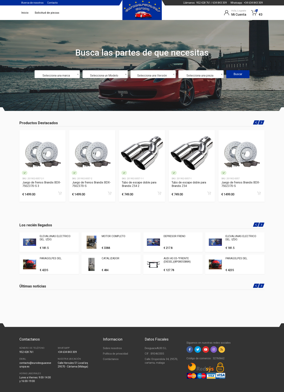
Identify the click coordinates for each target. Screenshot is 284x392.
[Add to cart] (60, 193)
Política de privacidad (115, 353)
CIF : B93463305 (154, 353)
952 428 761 (203, 2)
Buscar (238, 74)
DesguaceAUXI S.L (156, 348)
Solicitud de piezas (47, 12)
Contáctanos (111, 359)
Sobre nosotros (112, 348)
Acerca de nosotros (32, 2)
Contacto (52, 2)
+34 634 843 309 (253, 2)
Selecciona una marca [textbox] (56, 75)
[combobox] (57, 74)
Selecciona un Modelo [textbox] (104, 75)
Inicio (25, 12)
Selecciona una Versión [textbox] (152, 75)
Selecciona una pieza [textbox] (199, 75)
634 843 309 (220, 2)
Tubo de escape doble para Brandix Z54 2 (139, 184)
